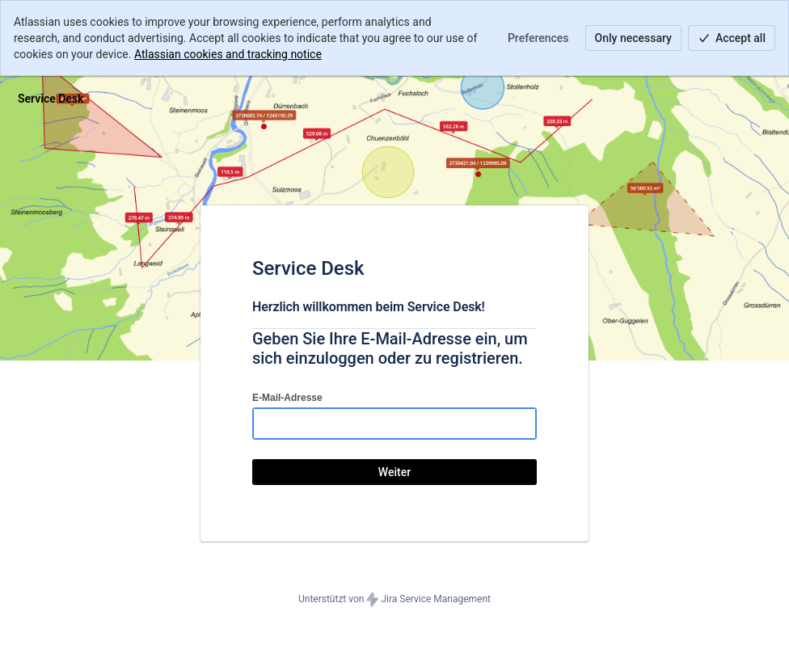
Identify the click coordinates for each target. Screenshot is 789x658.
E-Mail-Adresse (287, 397)
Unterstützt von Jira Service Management (394, 600)
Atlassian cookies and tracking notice (228, 54)
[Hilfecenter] (50, 99)
